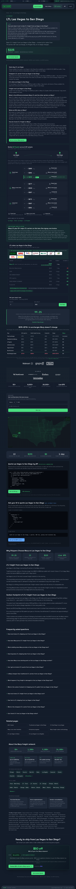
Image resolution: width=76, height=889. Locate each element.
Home (7, 12)
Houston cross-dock (13, 822)
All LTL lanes (11, 725)
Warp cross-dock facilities (14, 729)
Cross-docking (47, 814)
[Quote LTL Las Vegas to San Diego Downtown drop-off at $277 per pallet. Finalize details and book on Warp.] (45, 184)
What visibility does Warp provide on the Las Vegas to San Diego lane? (28, 647)
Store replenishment (13, 814)
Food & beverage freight (41, 824)
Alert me (38, 410)
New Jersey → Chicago (58, 787)
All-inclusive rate (23, 818)
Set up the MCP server (16, 540)
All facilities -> (29, 776)
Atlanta (18, 772)
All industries (51, 828)
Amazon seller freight (26, 826)
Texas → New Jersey (15, 783)
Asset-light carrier (32, 818)
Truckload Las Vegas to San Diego (37, 725)
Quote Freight (37, 6)
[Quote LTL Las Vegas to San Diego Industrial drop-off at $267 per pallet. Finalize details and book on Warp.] (45, 192)
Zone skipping (57, 812)
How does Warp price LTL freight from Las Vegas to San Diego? (26, 640)
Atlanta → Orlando (35, 787)
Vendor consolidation (33, 814)
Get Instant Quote (13, 57)
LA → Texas (25, 783)
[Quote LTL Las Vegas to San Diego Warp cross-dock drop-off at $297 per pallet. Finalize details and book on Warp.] (45, 203)
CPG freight (32, 824)
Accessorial (62, 816)
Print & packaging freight (41, 828)
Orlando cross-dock (45, 822)
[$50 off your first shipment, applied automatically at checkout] (65, 1)
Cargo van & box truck (27, 812)
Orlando (60, 772)
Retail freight (54, 822)
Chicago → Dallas (24, 787)
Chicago (12, 772)
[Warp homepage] (7, 6)
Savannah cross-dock (35, 822)
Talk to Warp (48, 6)
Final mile (46, 816)
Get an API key (14, 491)
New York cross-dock (24, 822)
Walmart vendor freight (37, 826)
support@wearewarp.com (56, 887)
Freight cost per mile (13, 820)
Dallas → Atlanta (14, 787)
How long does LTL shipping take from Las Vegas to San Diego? (26, 654)
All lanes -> (12, 791)
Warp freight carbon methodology (59, 729)
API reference (26, 491)
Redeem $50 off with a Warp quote (21, 866)
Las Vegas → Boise (12, 220)
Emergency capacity (31, 816)
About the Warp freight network (22, 744)
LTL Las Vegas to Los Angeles (36, 733)
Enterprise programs (34, 729)
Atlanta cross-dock (48, 820)
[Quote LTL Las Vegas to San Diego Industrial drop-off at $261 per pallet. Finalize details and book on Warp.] (45, 208)
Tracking (57, 6)
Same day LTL (40, 816)
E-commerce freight (24, 824)
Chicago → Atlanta (53, 783)
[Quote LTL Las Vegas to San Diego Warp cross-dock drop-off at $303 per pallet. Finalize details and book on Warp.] (45, 188)
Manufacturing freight (14, 824)
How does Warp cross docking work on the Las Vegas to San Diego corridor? (30, 660)
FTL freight (41, 812)
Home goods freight (52, 824)
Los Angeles (45, 772)
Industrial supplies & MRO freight (27, 828)
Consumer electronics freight (50, 826)
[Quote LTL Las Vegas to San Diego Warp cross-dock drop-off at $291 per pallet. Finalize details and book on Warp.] (45, 173)
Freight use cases (23, 814)
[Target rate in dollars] (42, 402)
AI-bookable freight (23, 820)
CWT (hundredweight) (42, 818)
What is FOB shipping (34, 820)
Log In (70, 6)
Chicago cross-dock (58, 820)
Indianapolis (20, 776)
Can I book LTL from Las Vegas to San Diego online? (23, 713)
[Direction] (11, 402)
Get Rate (62, 304)
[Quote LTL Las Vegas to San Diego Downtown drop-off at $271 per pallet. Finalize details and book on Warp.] (45, 199)
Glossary (41, 814)
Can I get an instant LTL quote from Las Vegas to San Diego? (26, 667)
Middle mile (54, 814)
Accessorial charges (13, 818)
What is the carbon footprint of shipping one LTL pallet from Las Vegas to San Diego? (33, 687)
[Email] (38, 406)
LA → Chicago (43, 783)
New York (32, 772)
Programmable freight (60, 818)
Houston (25, 772)
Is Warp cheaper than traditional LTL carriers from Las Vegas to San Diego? (30, 674)
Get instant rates (13, 830)
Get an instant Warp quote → (17, 140)
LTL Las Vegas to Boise (13, 733)
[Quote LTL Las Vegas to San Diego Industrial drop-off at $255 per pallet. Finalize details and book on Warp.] (45, 177)
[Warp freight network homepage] (15, 813)
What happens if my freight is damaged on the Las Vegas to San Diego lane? (30, 680)
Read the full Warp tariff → (54, 358)
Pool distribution (49, 812)
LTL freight (35, 812)
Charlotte (12, 776)
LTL (11, 12)
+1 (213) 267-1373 (68, 887)
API (64, 6)
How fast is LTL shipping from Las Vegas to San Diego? (24, 700)
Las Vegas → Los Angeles (24, 220)
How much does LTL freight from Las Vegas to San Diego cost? (26, 693)
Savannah (52, 772)
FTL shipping (51, 818)
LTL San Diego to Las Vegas (57, 725)
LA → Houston (34, 783)
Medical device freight (14, 828)
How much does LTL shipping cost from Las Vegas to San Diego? (26, 634)
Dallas (38, 772)
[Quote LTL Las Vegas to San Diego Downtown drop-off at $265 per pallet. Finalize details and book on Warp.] (45, 168)
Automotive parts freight (14, 826)
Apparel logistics (61, 822)
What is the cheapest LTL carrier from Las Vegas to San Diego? (26, 707)
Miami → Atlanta (46, 787)
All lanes (41, 820)
